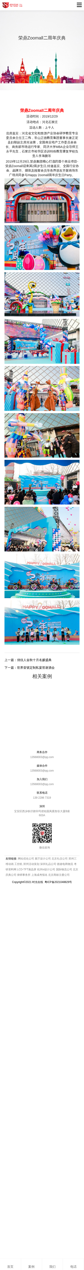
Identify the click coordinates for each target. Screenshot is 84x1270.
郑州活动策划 (31, 864)
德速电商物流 (65, 864)
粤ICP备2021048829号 (58, 882)
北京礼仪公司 (60, 858)
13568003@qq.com (42, 757)
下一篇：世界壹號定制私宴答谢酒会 (29, 667)
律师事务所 (23, 874)
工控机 (18, 864)
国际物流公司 (64, 869)
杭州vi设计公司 (46, 869)
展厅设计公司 (43, 858)
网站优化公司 (26, 858)
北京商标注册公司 (59, 874)
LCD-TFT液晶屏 (26, 869)
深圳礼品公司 (48, 864)
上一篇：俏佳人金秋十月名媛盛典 (28, 660)
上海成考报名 (39, 874)
